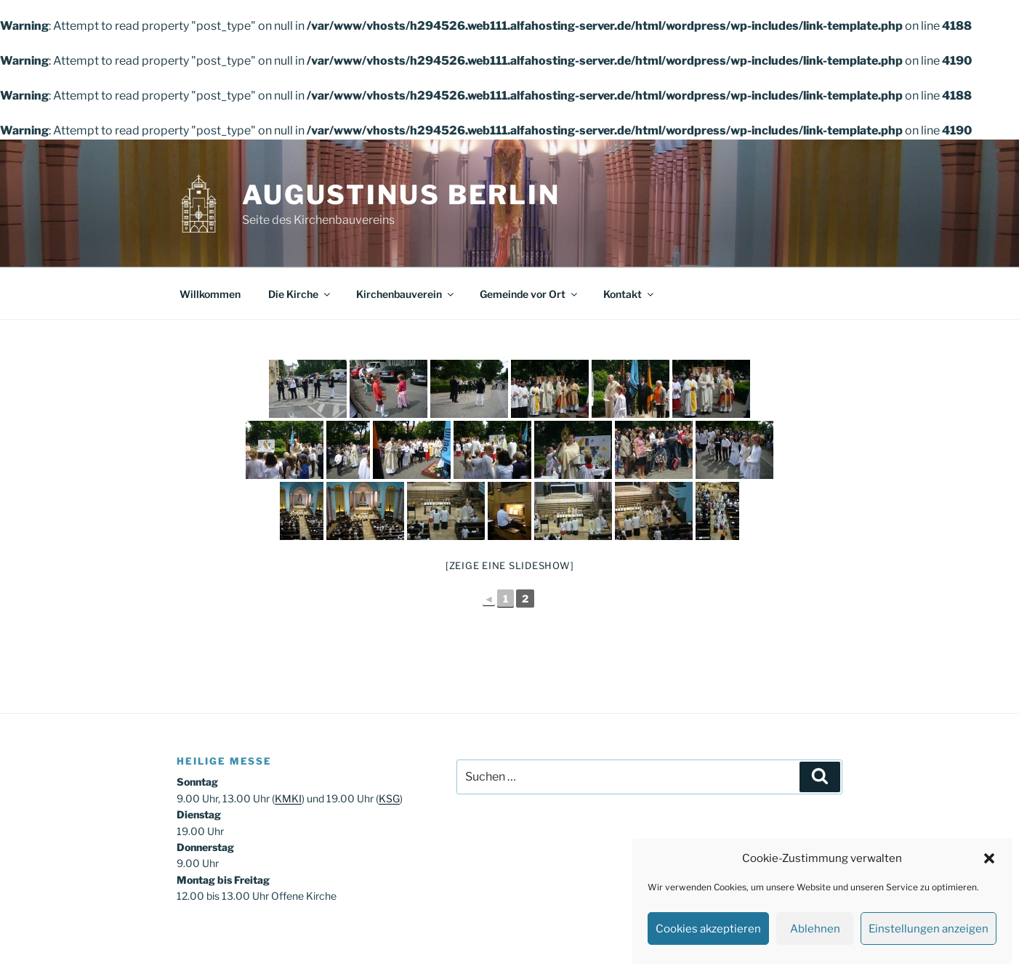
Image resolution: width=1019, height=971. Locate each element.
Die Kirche (300, 294)
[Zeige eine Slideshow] (510, 565)
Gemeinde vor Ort (529, 294)
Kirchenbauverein (406, 294)
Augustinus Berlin (401, 195)
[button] (989, 858)
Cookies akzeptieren (708, 928)
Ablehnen (815, 928)
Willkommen (210, 294)
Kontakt (629, 294)
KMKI (288, 798)
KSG (389, 798)
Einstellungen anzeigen (928, 928)
